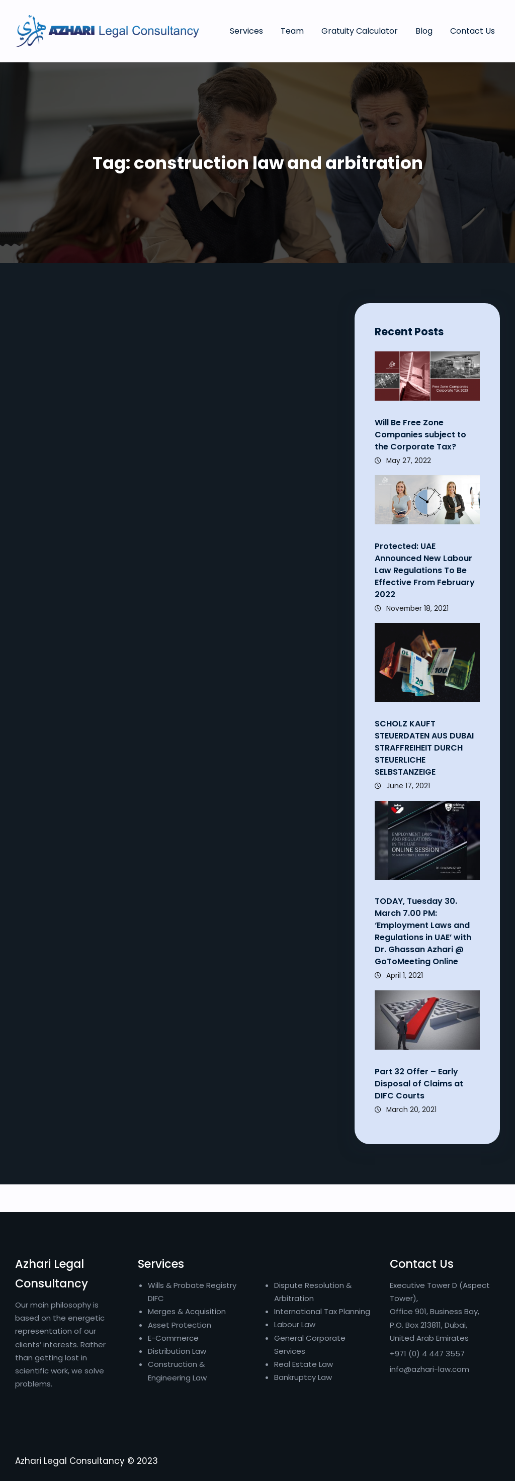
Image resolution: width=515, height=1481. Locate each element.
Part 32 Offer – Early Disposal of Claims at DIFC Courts (419, 1083)
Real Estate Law (303, 1364)
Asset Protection (179, 1325)
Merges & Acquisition (187, 1311)
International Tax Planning (323, 1311)
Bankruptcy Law (303, 1377)
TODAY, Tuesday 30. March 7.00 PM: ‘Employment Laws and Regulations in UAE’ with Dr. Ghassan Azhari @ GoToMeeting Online (423, 931)
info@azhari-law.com (429, 1369)
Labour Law (294, 1324)
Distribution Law (177, 1351)
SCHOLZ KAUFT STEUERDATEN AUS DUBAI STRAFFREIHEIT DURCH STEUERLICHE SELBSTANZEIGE (425, 748)
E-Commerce (173, 1338)
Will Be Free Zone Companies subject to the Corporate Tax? (420, 434)
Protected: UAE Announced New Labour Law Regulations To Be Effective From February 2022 (425, 570)
